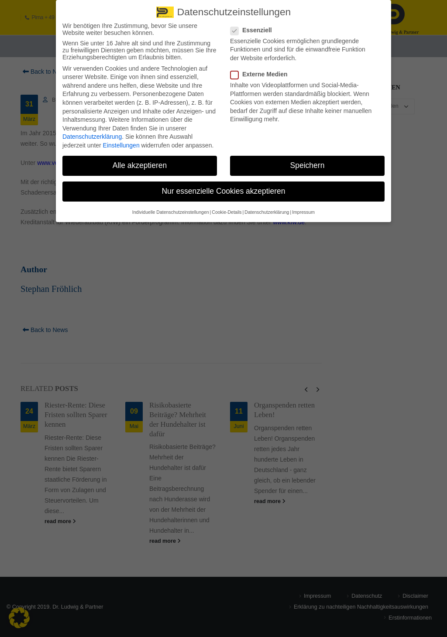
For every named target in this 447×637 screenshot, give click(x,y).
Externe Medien (261, 70)
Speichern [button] (307, 162)
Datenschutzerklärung (92, 133)
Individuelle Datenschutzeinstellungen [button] (170, 208)
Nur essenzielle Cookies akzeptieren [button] (223, 187)
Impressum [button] (303, 208)
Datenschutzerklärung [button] (266, 208)
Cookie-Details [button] (226, 208)
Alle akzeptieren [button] (140, 162)
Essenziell (254, 26)
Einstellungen (121, 141)
